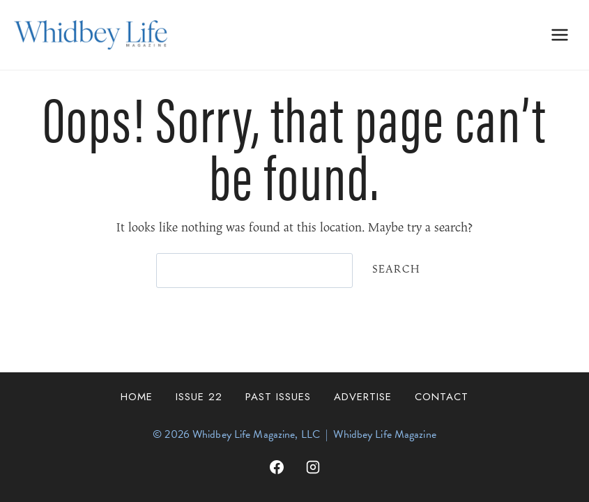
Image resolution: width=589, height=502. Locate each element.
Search (396, 269)
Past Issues (278, 396)
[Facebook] (277, 467)
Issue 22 (199, 396)
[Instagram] (313, 467)
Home (137, 396)
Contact (441, 396)
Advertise (363, 396)
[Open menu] (559, 34)
